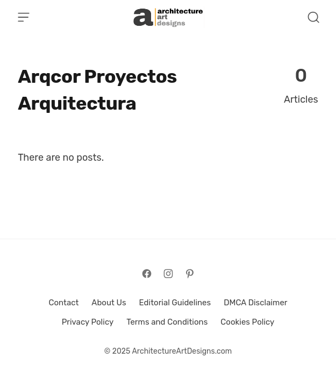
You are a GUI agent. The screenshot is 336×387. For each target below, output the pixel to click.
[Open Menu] (23, 17)
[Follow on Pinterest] (189, 273)
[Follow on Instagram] (168, 273)
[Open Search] (313, 17)
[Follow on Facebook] (146, 273)
